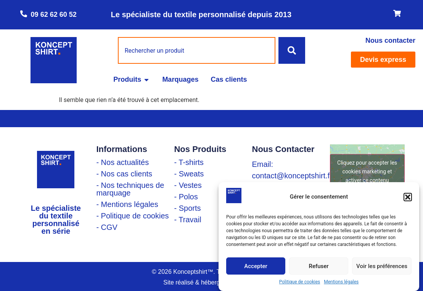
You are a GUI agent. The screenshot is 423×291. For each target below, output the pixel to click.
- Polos (186, 196)
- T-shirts (188, 162)
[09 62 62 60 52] (23, 13)
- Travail (187, 219)
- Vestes (187, 185)
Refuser (318, 266)
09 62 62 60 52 (54, 14)
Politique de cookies (299, 282)
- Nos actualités (122, 162)
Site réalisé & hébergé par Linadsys (211, 282)
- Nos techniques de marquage (130, 189)
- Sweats (189, 174)
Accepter (255, 266)
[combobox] (197, 50)
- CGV (106, 227)
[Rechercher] (291, 50)
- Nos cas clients (124, 174)
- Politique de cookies (132, 216)
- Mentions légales (127, 204)
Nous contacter (390, 40)
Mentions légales (341, 282)
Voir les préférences (381, 266)
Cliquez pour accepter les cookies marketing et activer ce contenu (367, 171)
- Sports (187, 208)
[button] (408, 197)
